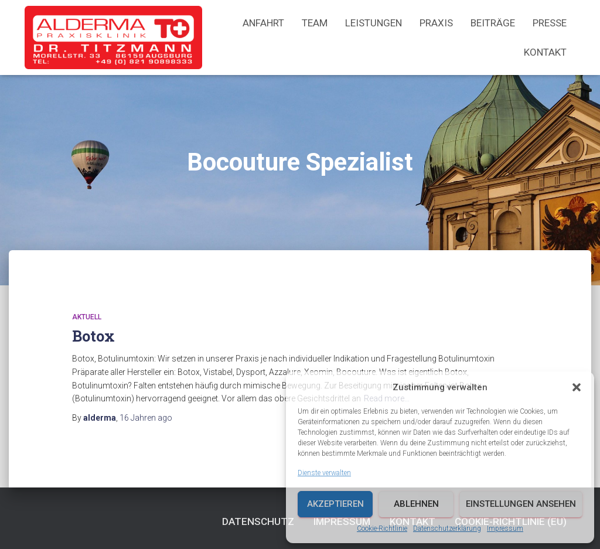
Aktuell (86, 317)
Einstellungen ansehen (521, 504)
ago (146, 417)
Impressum (505, 528)
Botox (93, 336)
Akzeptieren (335, 504)
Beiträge (493, 23)
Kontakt (545, 52)
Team (315, 23)
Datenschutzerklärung (447, 528)
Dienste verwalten (324, 473)
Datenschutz (258, 521)
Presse (550, 23)
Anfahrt (263, 23)
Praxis (436, 23)
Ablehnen (416, 504)
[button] (576, 387)
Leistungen (373, 23)
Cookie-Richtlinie (382, 528)
